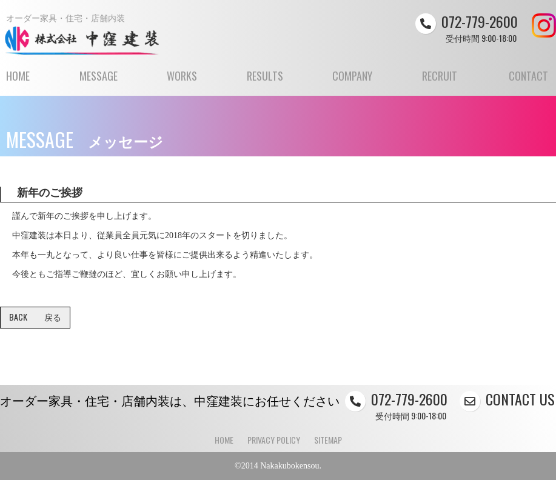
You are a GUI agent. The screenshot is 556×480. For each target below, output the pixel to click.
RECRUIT (439, 81)
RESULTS (265, 81)
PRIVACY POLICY (273, 439)
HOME (18, 81)
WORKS (182, 81)
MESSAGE (98, 81)
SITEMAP (328, 439)
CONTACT (528, 81)
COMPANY (352, 81)
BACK (35, 316)
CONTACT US (507, 399)
